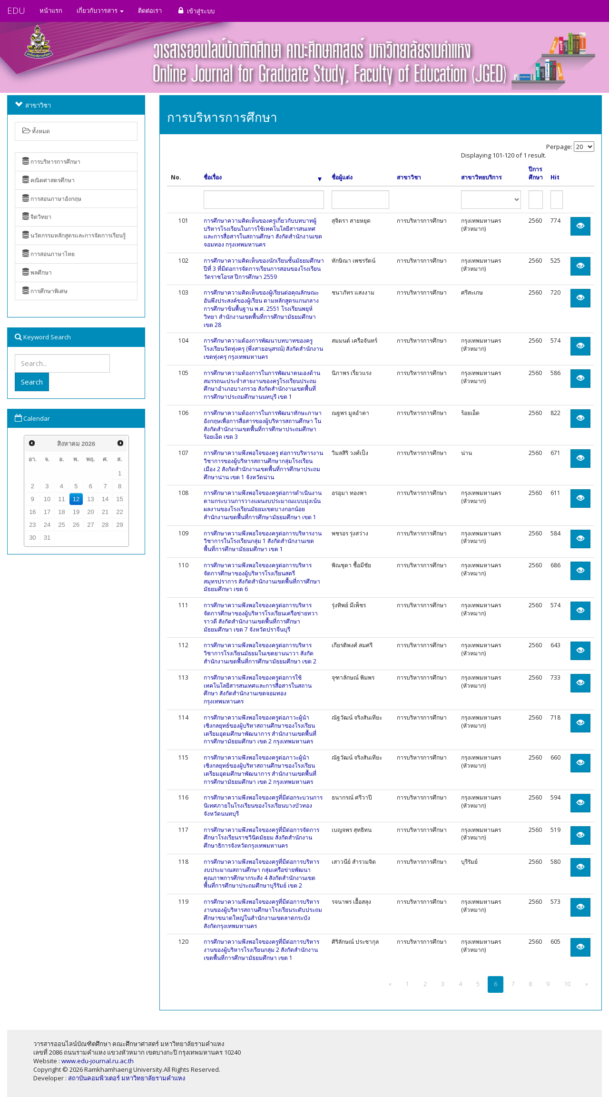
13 (90, 499)
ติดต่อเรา (150, 10)
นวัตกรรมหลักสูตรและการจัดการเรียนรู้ (74, 235)
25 (61, 524)
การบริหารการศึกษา (51, 162)
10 (47, 499)
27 (90, 524)
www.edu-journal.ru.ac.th (97, 1061)
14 (105, 499)
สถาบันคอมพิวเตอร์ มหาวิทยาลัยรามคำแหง (126, 1078)
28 (105, 524)
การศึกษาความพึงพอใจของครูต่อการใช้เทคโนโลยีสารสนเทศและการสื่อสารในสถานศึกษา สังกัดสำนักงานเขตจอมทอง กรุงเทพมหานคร (258, 689)
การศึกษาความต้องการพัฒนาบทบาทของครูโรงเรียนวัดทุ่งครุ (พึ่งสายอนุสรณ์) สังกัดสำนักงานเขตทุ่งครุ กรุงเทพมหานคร (263, 348)
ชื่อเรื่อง (263, 177)
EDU (16, 10)
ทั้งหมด (36, 131)
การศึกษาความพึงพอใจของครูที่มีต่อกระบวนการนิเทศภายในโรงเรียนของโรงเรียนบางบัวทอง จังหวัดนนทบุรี (263, 805)
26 (76, 524)
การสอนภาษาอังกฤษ (51, 199)
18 (61, 511)
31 (47, 537)
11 (61, 499)
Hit (555, 177)
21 (105, 511)
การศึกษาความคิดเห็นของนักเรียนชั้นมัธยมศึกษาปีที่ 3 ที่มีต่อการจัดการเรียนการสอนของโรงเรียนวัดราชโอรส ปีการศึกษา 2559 (264, 269)
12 (76, 499)
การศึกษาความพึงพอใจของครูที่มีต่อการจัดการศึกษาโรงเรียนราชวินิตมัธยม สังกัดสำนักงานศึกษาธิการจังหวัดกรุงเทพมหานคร (261, 838)
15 (119, 499)
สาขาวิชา (409, 177)
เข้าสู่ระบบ (195, 11)
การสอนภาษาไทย (48, 254)
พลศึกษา (37, 272)
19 (76, 511)
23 (32, 524)
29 (119, 524)
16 (32, 511)
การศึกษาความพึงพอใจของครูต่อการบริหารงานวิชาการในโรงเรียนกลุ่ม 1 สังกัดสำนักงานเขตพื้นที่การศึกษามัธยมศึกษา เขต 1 (263, 541)
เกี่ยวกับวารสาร (100, 10)
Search (32, 381)
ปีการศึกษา (536, 173)
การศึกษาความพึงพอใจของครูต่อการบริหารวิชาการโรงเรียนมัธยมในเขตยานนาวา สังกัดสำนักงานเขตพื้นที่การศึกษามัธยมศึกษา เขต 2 (260, 653)
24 (47, 524)
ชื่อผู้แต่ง (342, 177)
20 (90, 511)
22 (119, 511)
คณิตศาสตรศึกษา (48, 180)
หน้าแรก (50, 10)
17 (47, 511)
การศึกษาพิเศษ (45, 291)
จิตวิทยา (36, 217)
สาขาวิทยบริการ (481, 177)
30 (32, 537)
